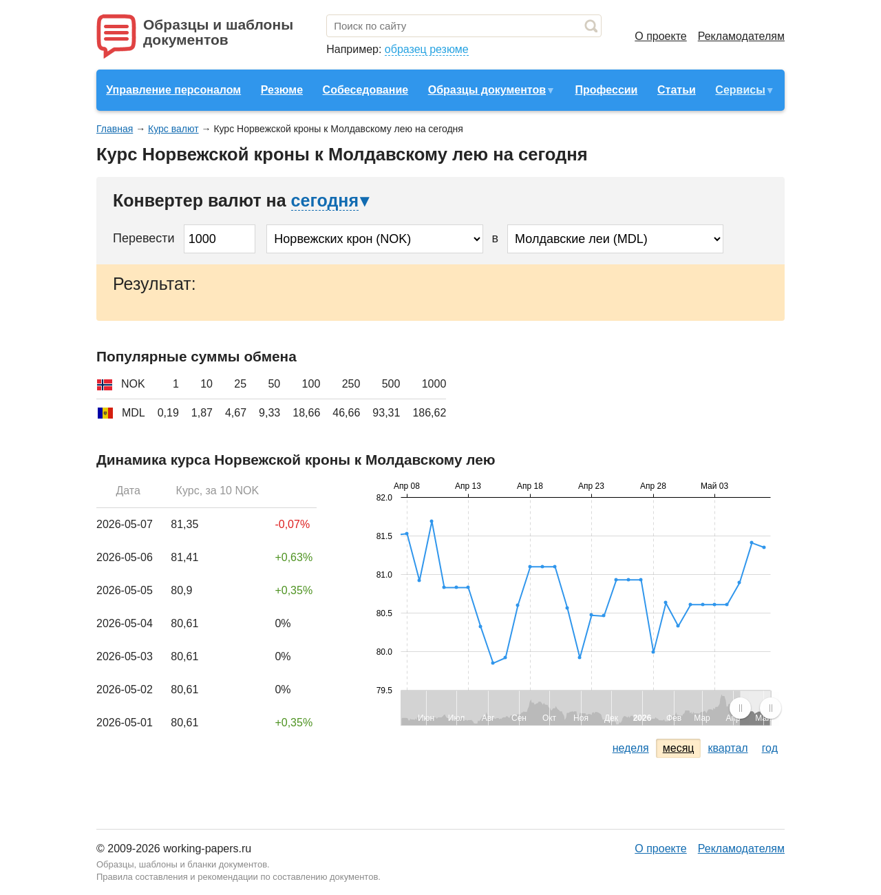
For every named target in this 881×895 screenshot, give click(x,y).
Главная (114, 128)
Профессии (606, 90)
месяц (678, 748)
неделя (631, 748)
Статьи (676, 90)
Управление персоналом (173, 90)
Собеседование (366, 90)
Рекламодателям (741, 36)
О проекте (660, 36)
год (770, 748)
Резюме (282, 90)
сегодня (325, 200)
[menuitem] (755, 708)
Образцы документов (487, 90)
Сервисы (740, 90)
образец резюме (427, 49)
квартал (727, 748)
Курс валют (173, 128)
